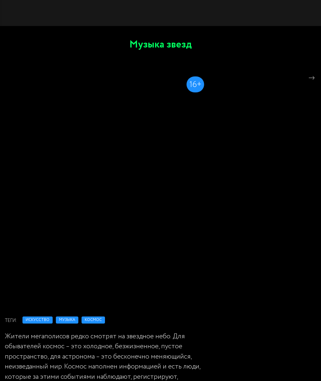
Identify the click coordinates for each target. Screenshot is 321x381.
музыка (67, 320)
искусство (37, 320)
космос (93, 320)
